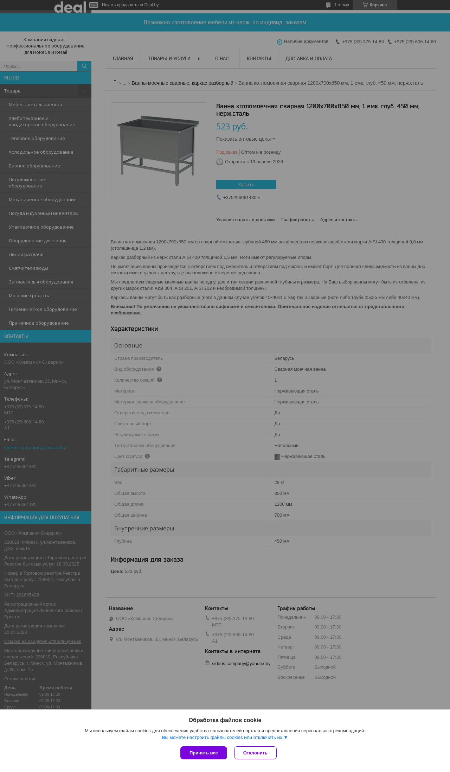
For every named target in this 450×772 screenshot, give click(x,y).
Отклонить (255, 752)
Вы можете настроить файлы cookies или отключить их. (222, 737)
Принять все (203, 752)
